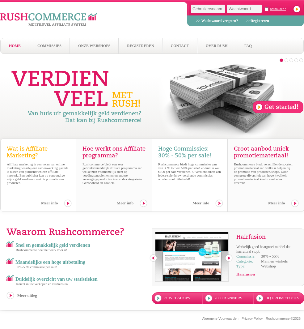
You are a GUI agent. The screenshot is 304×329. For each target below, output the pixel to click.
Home (15, 46)
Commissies (49, 46)
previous (154, 258)
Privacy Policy (252, 318)
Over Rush (217, 46)
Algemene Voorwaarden (220, 318)
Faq (248, 46)
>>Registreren (257, 21)
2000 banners (228, 298)
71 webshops (177, 298)
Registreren (140, 46)
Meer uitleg (27, 295)
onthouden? (278, 9)
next (229, 258)
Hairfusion (245, 274)
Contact (180, 46)
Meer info (49, 203)
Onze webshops (94, 46)
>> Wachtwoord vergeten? (217, 21)
